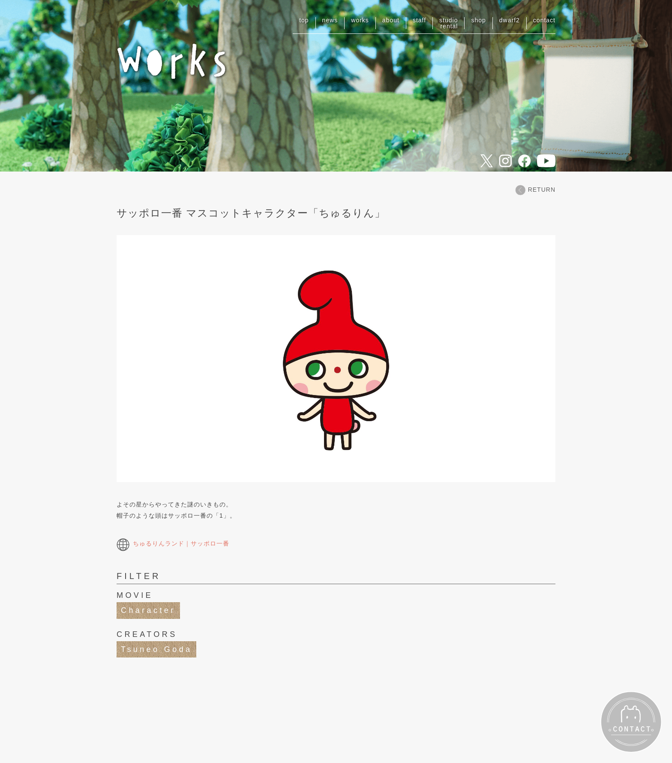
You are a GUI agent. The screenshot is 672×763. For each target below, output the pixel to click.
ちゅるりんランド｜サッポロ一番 (173, 543)
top (304, 20)
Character (148, 610)
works (360, 20)
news (330, 20)
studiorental (448, 23)
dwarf (509, 20)
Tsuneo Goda (156, 649)
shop (478, 20)
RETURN (535, 189)
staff (419, 20)
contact (544, 20)
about (390, 20)
